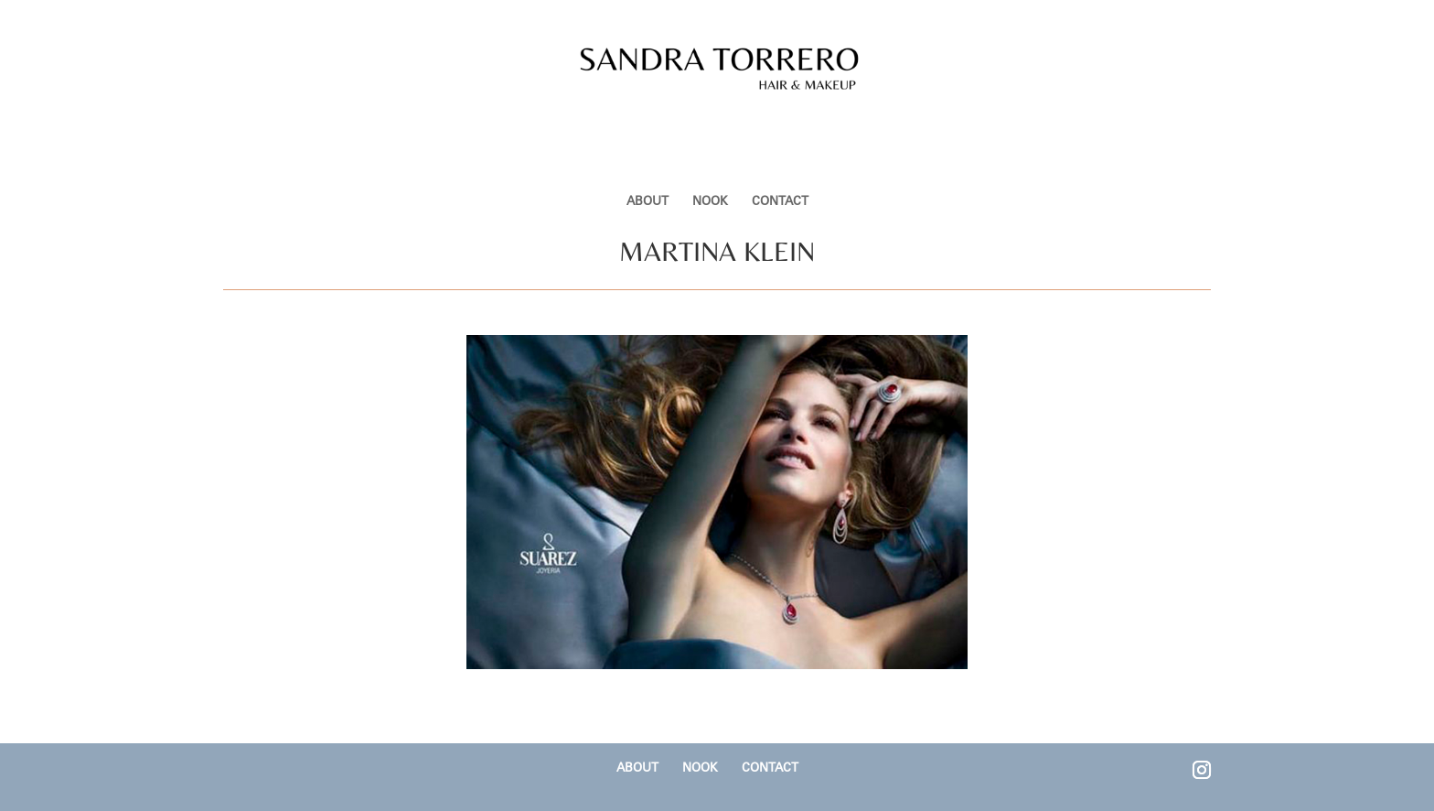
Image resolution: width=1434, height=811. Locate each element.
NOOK (710, 139)
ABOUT (647, 139)
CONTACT (780, 139)
